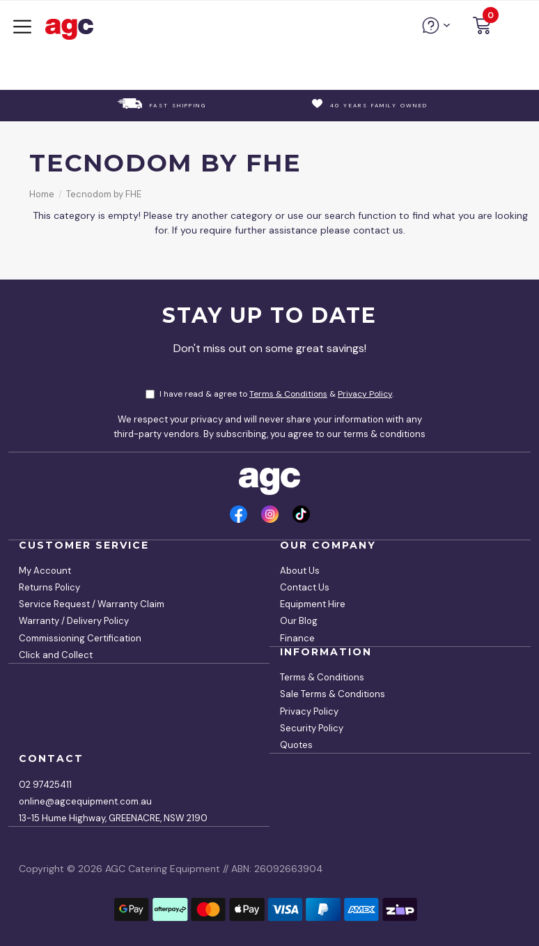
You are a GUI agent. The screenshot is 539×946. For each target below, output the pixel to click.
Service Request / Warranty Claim (91, 604)
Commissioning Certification (80, 638)
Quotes (296, 745)
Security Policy (311, 728)
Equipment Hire (312, 604)
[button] (482, 27)
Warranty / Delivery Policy (74, 621)
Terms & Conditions (288, 393)
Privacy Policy (365, 393)
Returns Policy (49, 587)
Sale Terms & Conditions (332, 694)
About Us (300, 571)
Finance (297, 638)
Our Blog (299, 621)
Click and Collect (56, 655)
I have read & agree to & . (269, 393)
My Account (45, 571)
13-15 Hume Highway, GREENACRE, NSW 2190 (113, 818)
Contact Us (304, 587)
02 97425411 (45, 785)
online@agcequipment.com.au (85, 801)
